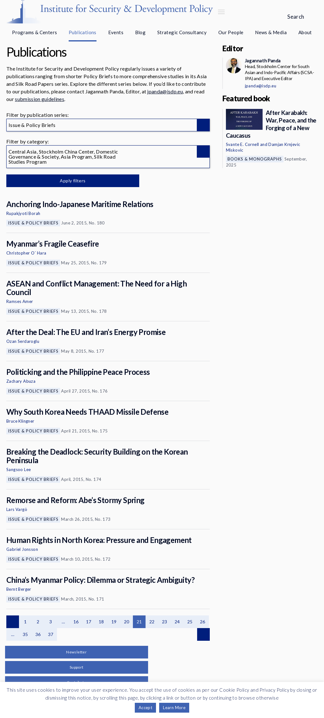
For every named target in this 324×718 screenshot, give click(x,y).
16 (76, 621)
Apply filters (72, 180)
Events (115, 32)
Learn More (174, 707)
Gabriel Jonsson (22, 549)
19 (114, 621)
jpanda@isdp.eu (165, 91)
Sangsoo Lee (18, 469)
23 (164, 621)
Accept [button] (145, 707)
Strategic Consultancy (182, 32)
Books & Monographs (254, 158)
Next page (203, 634)
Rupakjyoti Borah (23, 213)
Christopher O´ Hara (26, 252)
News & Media (271, 32)
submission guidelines (39, 99)
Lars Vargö (16, 509)
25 (190, 621)
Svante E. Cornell (242, 144)
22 (152, 621)
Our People (231, 32)
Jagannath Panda (263, 60)
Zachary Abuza (20, 381)
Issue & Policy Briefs (33, 222)
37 (50, 634)
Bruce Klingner (20, 421)
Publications (83, 32)
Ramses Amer (19, 301)
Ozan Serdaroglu (22, 341)
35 (25, 634)
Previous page (12, 621)
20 (126, 621)
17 (88, 621)
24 (177, 621)
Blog (140, 32)
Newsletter (76, 652)
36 (38, 634)
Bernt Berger (18, 589)
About (305, 32)
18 (101, 621)
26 (202, 621)
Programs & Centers (34, 32)
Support (77, 667)
